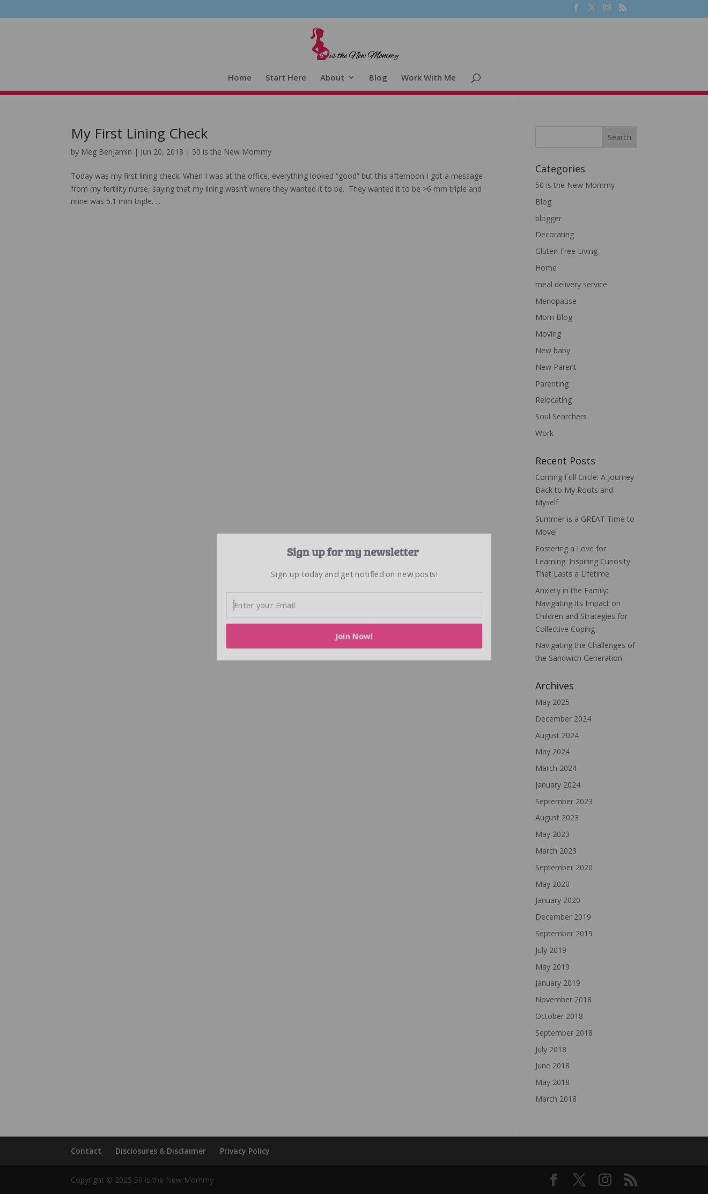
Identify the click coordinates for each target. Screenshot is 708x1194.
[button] (353, 551)
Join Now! (354, 635)
